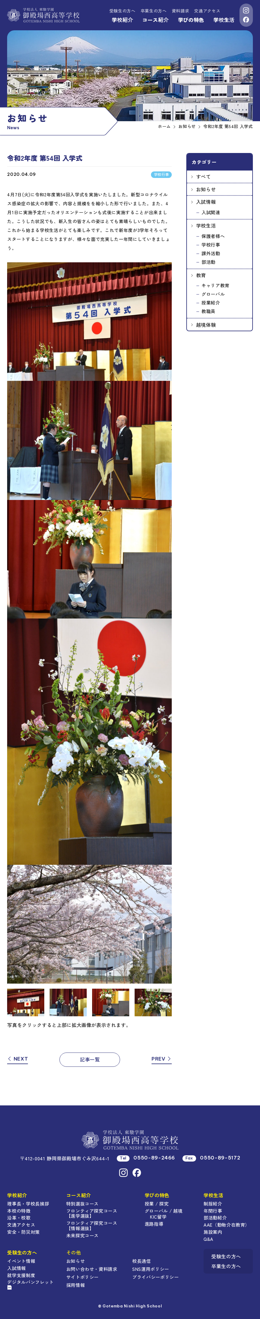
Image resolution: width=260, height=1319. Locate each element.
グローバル (213, 294)
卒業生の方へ (154, 10)
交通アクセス (207, 10)
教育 (201, 275)
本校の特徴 (18, 1210)
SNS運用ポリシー (150, 1269)
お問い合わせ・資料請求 (91, 1269)
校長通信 (141, 1261)
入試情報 (206, 201)
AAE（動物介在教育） (227, 1224)
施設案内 (213, 1231)
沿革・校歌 (18, 1217)
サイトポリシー (82, 1277)
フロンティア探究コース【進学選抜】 (91, 1213)
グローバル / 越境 (164, 1210)
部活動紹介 (215, 1217)
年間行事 (213, 1210)
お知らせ (206, 189)
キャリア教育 (215, 285)
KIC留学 (158, 1216)
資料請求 (180, 10)
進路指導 (154, 1223)
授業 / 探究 (157, 1203)
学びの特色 (191, 19)
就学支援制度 (21, 1275)
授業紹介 (210, 302)
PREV (162, 1059)
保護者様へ (213, 236)
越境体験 (206, 324)
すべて (203, 176)
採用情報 (75, 1285)
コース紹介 (155, 19)
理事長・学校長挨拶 (28, 1203)
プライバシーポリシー (155, 1277)
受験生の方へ (122, 10)
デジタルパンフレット (30, 1284)
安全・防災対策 (23, 1231)
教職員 (208, 311)
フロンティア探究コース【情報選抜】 (91, 1225)
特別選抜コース (82, 1203)
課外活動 (210, 253)
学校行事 (210, 244)
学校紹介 (122, 19)
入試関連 (210, 212)
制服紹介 (213, 1203)
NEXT (17, 1059)
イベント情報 (21, 1261)
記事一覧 (90, 1059)
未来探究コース (82, 1235)
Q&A (208, 1239)
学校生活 (223, 19)
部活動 (208, 261)
